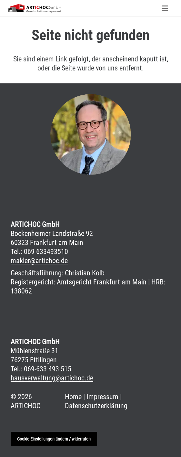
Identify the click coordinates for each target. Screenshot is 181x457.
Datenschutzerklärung (96, 406)
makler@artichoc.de (39, 261)
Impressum (102, 397)
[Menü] (165, 8)
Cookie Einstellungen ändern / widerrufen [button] (54, 438)
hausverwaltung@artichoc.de (52, 378)
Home (73, 397)
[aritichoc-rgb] (34, 8)
